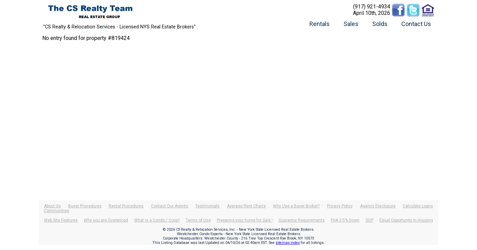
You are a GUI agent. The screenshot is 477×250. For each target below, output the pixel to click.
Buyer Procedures (85, 206)
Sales (351, 23)
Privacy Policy (340, 206)
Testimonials (207, 206)
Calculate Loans (418, 206)
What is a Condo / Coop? (157, 220)
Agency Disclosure (378, 206)
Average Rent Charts (246, 206)
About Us (52, 206)
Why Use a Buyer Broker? (296, 206)
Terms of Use (198, 220)
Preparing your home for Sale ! (245, 220)
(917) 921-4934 (371, 6)
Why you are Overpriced (106, 220)
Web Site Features (61, 220)
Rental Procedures (126, 206)
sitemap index (288, 243)
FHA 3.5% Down (345, 220)
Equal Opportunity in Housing (406, 220)
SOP (369, 220)
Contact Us (416, 23)
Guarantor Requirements (301, 220)
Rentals (319, 23)
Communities (56, 210)
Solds (379, 23)
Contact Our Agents (169, 206)
